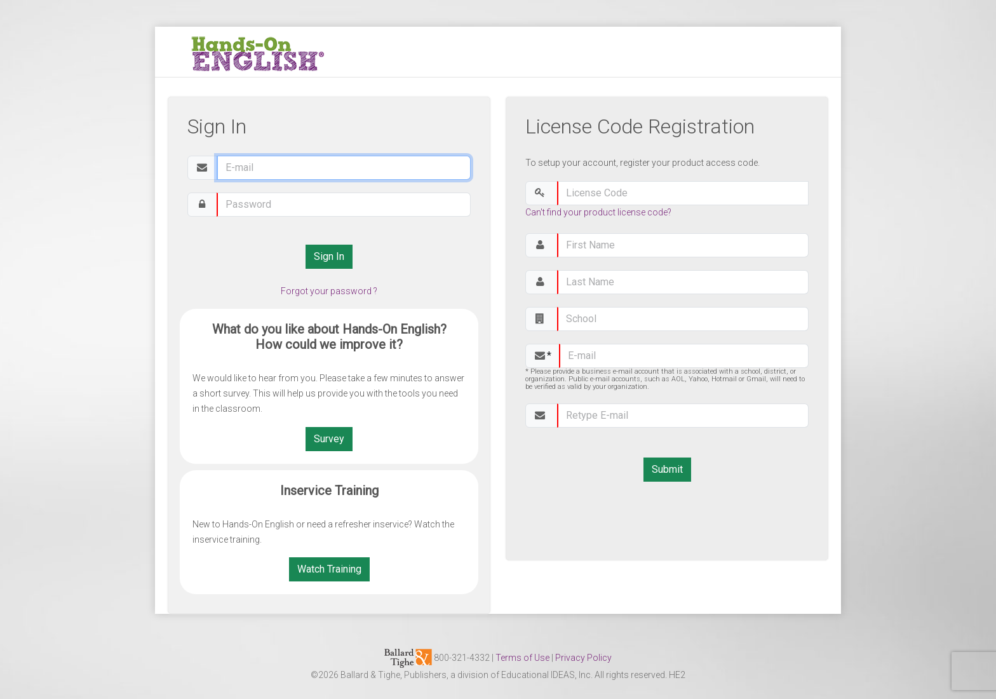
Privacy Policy (583, 658)
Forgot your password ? (329, 291)
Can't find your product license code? (598, 212)
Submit (667, 469)
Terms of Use (522, 658)
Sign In (329, 256)
